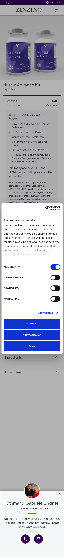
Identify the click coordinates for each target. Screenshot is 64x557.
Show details (46, 312)
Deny (32, 346)
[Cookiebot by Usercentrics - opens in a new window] (45, 208)
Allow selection (32, 334)
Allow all (32, 323)
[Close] (60, 493)
